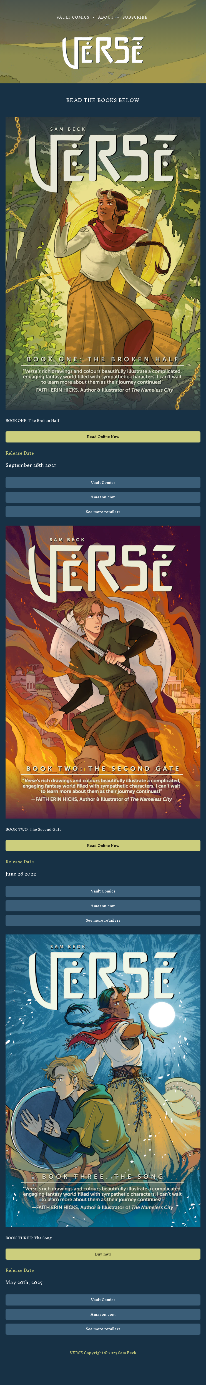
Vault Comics (72, 17)
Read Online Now (103, 436)
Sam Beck (127, 1353)
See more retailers (103, 512)
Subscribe (135, 17)
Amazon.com (103, 497)
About (106, 17)
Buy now (103, 1254)
